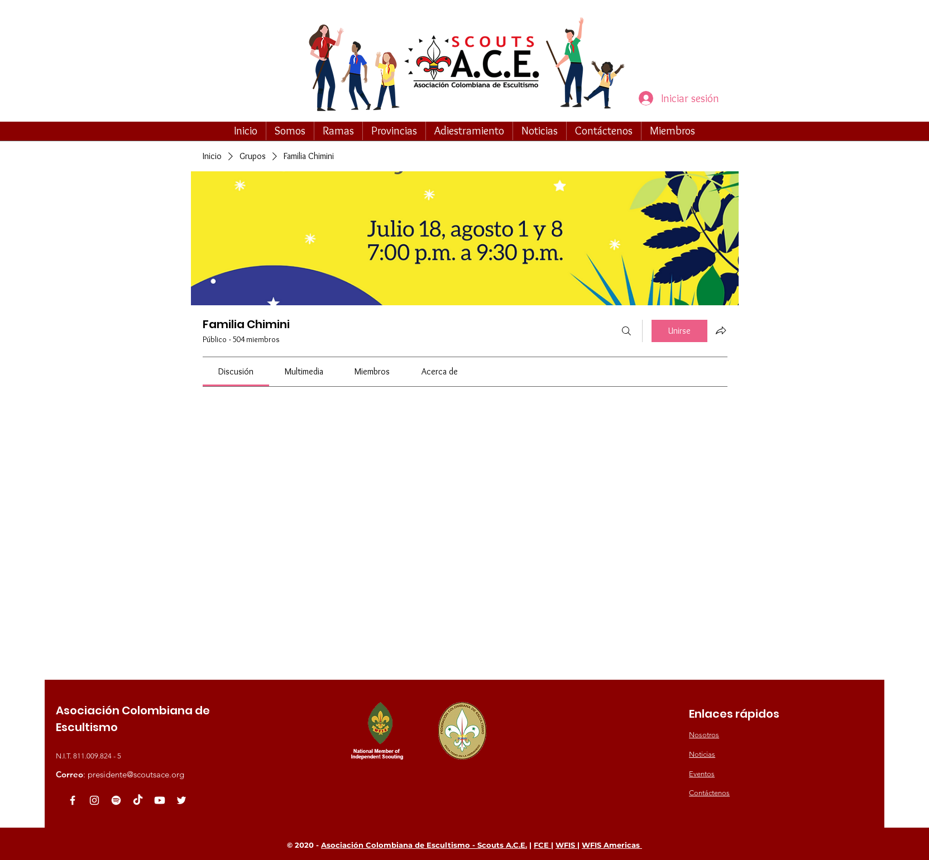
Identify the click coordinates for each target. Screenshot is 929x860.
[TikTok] (138, 800)
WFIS (566, 844)
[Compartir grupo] (720, 330)
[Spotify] (116, 800)
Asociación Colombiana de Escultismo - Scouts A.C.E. (424, 844)
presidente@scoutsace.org (136, 774)
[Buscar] (626, 331)
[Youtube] (160, 800)
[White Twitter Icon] (181, 800)
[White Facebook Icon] (72, 800)
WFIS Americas (612, 844)
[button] (290, 130)
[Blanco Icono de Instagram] (94, 800)
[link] (235, 371)
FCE (542, 844)
